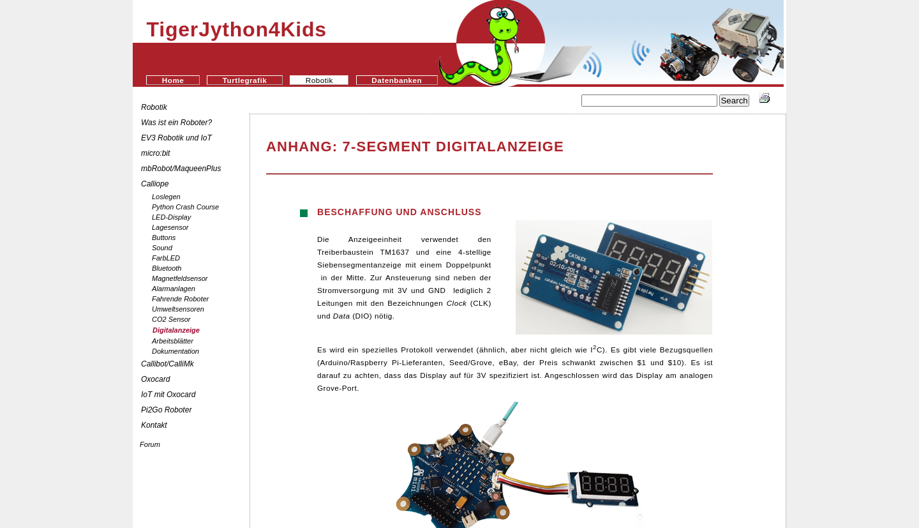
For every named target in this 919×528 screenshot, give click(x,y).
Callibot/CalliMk (167, 363)
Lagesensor (170, 227)
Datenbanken (396, 80)
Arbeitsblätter (172, 341)
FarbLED (166, 258)
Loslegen (166, 196)
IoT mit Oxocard (169, 394)
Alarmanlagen (173, 288)
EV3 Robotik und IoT (176, 137)
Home (173, 80)
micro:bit (155, 153)
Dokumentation (175, 351)
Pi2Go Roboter (166, 409)
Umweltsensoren (178, 309)
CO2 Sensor (171, 319)
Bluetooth (166, 268)
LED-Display (171, 217)
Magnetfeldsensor (179, 278)
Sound (162, 248)
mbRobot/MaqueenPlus (181, 168)
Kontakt (154, 425)
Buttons (164, 237)
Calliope (154, 183)
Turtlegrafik (245, 80)
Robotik (154, 107)
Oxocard (155, 379)
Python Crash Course (185, 207)
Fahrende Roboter (180, 299)
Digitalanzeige (176, 330)
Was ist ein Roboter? (176, 122)
